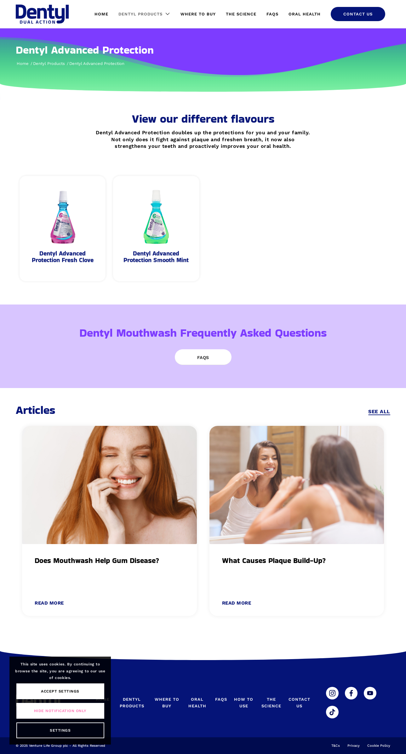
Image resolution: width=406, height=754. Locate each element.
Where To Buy (167, 702)
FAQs (221, 699)
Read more (49, 603)
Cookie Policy (378, 746)
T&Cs (335, 746)
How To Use (243, 702)
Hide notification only (60, 711)
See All (379, 412)
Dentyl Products (132, 702)
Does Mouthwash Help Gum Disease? (97, 560)
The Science (271, 702)
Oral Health (197, 702)
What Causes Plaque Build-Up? (274, 560)
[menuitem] (101, 14)
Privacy (353, 746)
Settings (60, 730)
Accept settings (60, 691)
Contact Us (299, 702)
